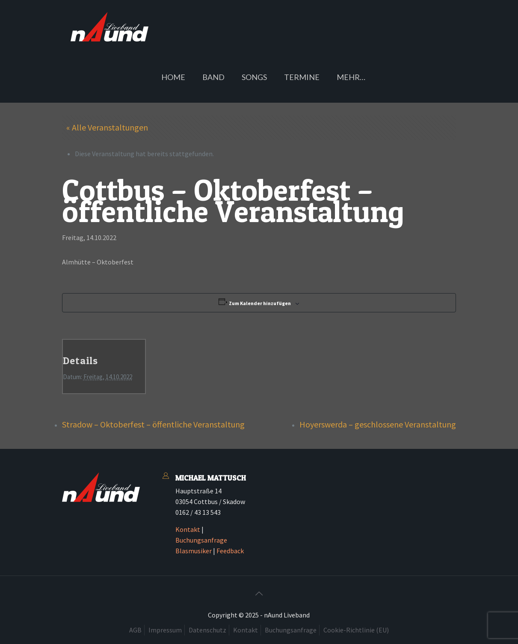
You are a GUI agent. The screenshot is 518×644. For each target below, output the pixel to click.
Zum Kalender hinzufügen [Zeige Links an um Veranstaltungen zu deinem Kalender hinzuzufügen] (260, 303)
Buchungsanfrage (201, 540)
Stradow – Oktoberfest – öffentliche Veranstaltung (153, 424)
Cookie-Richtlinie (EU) (356, 630)
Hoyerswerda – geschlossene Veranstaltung (377, 424)
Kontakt (187, 529)
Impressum (165, 630)
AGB (135, 630)
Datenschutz (207, 630)
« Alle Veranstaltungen (107, 127)
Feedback (230, 550)
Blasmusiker (193, 550)
